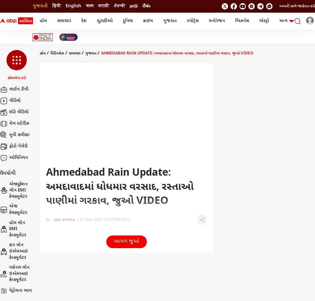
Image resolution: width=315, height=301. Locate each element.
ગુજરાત (170, 21)
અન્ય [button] (286, 21)
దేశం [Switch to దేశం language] (146, 6)
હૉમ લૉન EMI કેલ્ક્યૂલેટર (13, 229)
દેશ (84, 21)
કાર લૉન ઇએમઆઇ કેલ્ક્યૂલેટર (14, 251)
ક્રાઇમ (148, 21)
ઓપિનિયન (14, 158)
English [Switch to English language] (73, 6)
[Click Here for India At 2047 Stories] (68, 37)
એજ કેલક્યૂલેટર (13, 210)
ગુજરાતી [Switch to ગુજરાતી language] (40, 6)
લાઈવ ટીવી (14, 89)
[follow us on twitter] (225, 6)
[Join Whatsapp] (269, 6)
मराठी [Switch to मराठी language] (103, 6)
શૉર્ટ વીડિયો (14, 112)
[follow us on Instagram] (251, 6)
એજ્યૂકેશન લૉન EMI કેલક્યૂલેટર (14, 190)
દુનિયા (128, 21)
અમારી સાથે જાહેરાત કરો (297, 6)
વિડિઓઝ (57, 53)
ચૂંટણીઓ (105, 21)
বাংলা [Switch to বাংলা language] (90, 6)
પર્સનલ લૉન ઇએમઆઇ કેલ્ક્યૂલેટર (15, 274)
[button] (17, 65)
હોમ (43, 21)
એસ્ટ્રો (264, 21)
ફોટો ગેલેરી (14, 146)
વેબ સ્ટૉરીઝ (14, 124)
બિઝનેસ (242, 21)
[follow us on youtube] (242, 6)
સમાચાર (64, 21)
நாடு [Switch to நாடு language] (134, 6)
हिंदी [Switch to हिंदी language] (56, 6)
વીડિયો (10, 101)
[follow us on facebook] (234, 6)
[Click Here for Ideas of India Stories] (43, 37)
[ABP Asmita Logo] (16, 21)
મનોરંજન (217, 21)
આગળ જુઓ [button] (126, 241)
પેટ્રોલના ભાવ (16, 291)
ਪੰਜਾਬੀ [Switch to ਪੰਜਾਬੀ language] (119, 6)
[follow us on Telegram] (260, 6)
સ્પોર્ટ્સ (193, 21)
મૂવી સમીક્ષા (15, 135)
